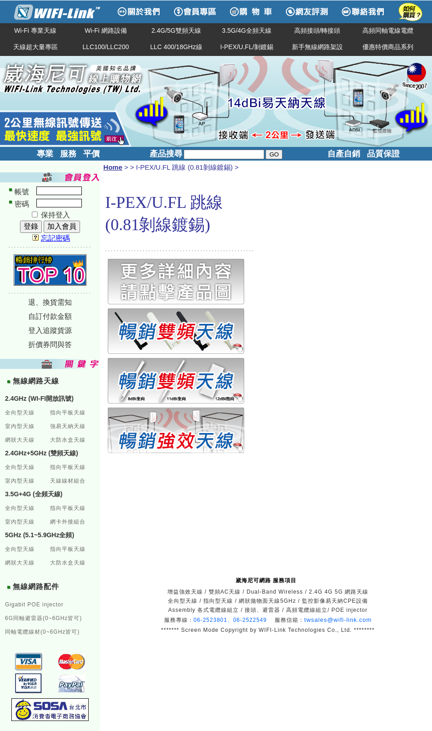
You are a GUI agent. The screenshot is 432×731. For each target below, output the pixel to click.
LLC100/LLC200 (106, 46)
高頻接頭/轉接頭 (317, 30)
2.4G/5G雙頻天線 (176, 30)
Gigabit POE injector (34, 604)
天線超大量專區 (35, 46)
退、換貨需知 (50, 302)
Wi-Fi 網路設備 (106, 30)
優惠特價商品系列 (387, 46)
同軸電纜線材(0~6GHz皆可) (42, 632)
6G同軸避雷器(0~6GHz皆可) (43, 618)
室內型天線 (20, 426)
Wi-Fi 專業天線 (35, 30)
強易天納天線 (67, 426)
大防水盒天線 (67, 440)
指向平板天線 (67, 412)
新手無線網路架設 (317, 46)
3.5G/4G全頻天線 (246, 30)
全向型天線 (20, 412)
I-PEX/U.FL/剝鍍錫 (246, 46)
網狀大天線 (20, 440)
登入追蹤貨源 (50, 330)
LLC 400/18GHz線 (176, 46)
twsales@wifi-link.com (338, 619)
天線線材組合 (67, 481)
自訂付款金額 (50, 316)
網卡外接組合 (67, 522)
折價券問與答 (50, 344)
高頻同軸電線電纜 (387, 30)
